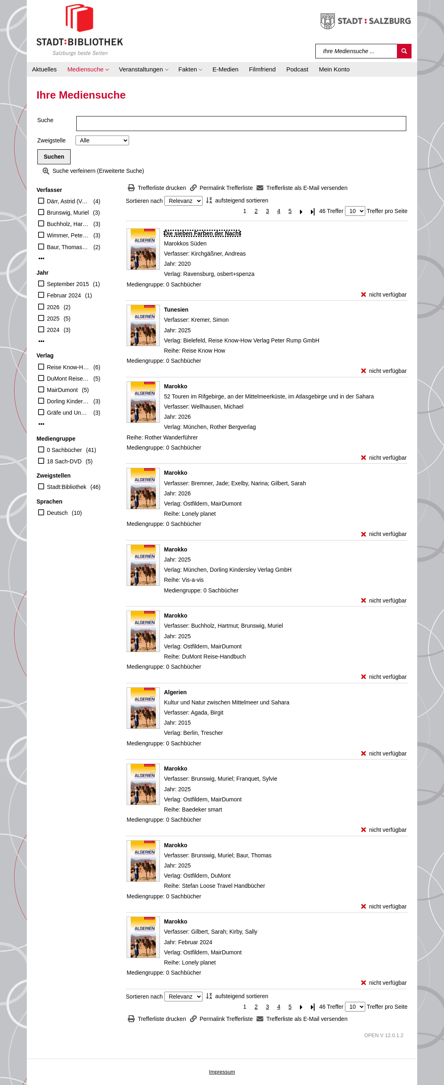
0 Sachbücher (64, 450)
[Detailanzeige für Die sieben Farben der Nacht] (202, 233)
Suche (45, 120)
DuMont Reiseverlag (68, 378)
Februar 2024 (64, 295)
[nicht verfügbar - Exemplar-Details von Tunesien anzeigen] (384, 371)
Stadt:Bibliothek (66, 487)
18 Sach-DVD (64, 461)
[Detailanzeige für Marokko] (176, 386)
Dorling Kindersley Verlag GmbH (68, 401)
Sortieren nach (144, 201)
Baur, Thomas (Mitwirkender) (68, 247)
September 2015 (68, 284)
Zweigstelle (51, 140)
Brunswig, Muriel (68, 212)
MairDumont (62, 390)
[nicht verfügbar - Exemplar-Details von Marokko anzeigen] (384, 458)
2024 (53, 330)
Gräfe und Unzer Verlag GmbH (68, 412)
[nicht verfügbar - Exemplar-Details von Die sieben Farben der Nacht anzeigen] (384, 295)
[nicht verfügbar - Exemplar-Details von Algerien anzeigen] (384, 754)
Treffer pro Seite (387, 211)
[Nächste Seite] (301, 211)
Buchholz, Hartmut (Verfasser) (68, 224)
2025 (53, 318)
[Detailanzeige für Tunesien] (176, 309)
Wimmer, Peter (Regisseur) (68, 235)
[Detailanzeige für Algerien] (175, 692)
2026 (53, 307)
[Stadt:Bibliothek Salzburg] (80, 29)
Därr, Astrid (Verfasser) (68, 201)
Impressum (222, 1072)
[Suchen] (404, 51)
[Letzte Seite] (313, 211)
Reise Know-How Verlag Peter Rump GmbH (68, 367)
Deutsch (57, 513)
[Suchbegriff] (356, 51)
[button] (88, 69)
